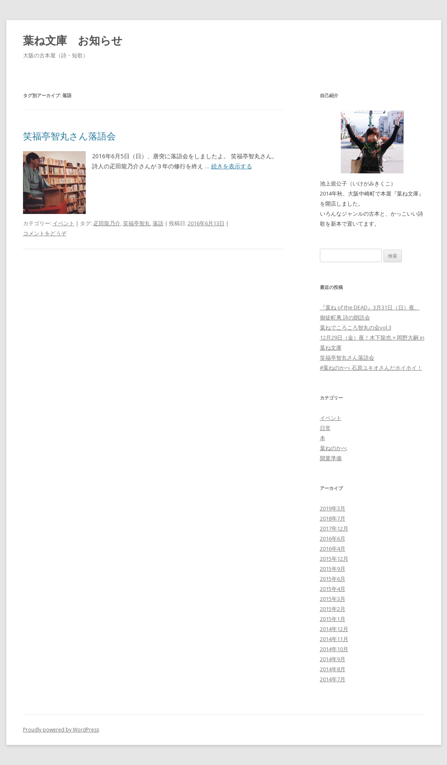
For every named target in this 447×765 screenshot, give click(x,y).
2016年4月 (332, 548)
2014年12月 (334, 629)
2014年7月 (332, 679)
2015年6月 (332, 578)
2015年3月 (332, 599)
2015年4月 (332, 588)
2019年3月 (332, 508)
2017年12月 (334, 528)
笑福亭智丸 (136, 223)
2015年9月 (332, 568)
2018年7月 (332, 518)
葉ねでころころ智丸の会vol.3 (355, 327)
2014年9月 (332, 659)
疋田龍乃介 (106, 223)
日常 (325, 428)
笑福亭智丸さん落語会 (69, 135)
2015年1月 (332, 619)
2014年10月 (334, 649)
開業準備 (331, 458)
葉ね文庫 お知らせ (73, 40)
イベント (63, 223)
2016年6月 (332, 538)
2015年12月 (334, 558)
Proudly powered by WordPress (61, 729)
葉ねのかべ (333, 448)
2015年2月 (332, 609)
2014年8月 (332, 669)
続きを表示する (231, 166)
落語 (158, 223)
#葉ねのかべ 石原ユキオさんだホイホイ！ (371, 367)
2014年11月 (334, 639)
